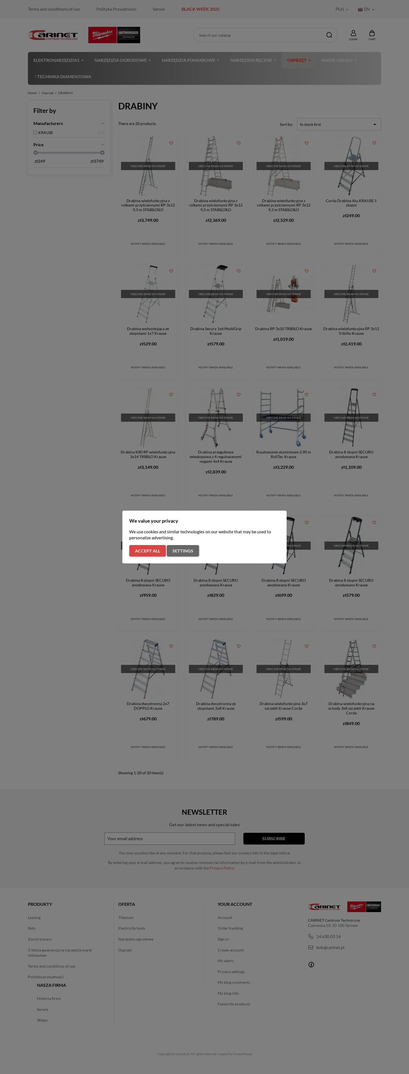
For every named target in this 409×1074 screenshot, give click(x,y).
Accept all (147, 550)
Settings (182, 550)
